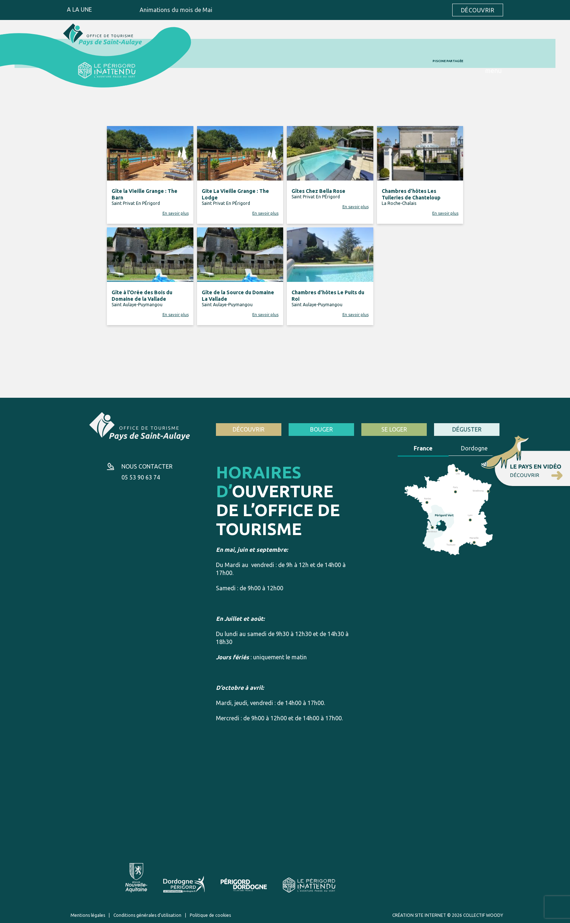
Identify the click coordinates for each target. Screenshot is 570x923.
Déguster (467, 429)
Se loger (394, 429)
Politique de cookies (210, 915)
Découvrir (477, 10)
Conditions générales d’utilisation (147, 915)
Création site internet (419, 915)
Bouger (321, 429)
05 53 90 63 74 (140, 477)
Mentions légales (88, 915)
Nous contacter (147, 466)
